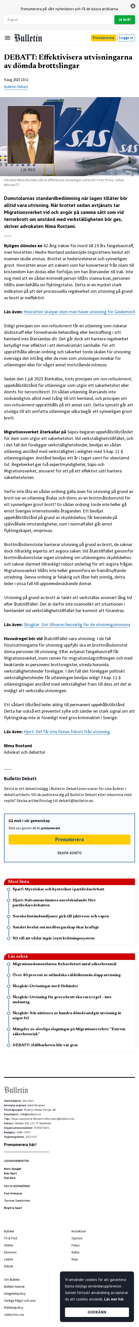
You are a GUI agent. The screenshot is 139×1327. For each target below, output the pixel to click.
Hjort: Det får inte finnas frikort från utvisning (67, 731)
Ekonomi (10, 1252)
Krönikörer (79, 1231)
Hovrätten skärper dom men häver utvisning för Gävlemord (79, 312)
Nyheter (9, 1231)
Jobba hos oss (14, 1314)
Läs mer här (114, 1299)
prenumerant (50, 828)
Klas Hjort (10, 1173)
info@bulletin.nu (30, 1114)
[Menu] (7, 37)
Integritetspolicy (15, 1293)
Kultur (76, 1252)
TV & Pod (10, 1238)
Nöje (75, 1259)
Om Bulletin (12, 1279)
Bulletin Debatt (16, 86)
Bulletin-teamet (14, 1286)
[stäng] (133, 6)
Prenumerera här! (20, 1144)
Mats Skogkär (12, 1169)
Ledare (8, 1259)
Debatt (8, 1266)
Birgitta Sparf (13, 1208)
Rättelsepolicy (13, 1307)
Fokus (76, 1245)
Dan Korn (10, 1178)
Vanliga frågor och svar (20, 1300)
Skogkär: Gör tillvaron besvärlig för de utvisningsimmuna (77, 624)
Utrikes (8, 1245)
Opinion (77, 1238)
